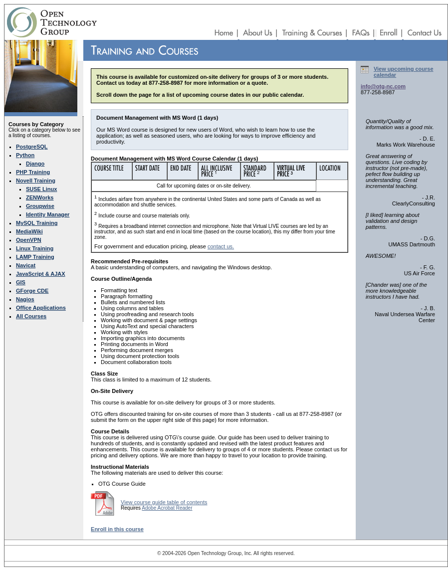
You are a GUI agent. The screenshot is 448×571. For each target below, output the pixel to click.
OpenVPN (28, 240)
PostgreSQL (32, 147)
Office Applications (41, 308)
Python (25, 155)
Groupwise (40, 206)
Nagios (25, 299)
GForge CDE (32, 291)
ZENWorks (39, 197)
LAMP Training (35, 257)
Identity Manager (47, 214)
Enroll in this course (117, 529)
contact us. (221, 246)
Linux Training (34, 248)
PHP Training (33, 172)
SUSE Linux (41, 189)
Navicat (25, 265)
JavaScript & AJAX (40, 274)
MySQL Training (37, 223)
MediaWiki (29, 231)
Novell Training (35, 181)
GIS (20, 282)
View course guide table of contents (164, 502)
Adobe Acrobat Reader (167, 508)
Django (35, 164)
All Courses (31, 316)
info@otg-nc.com (383, 86)
